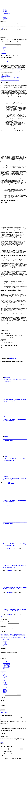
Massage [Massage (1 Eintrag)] (8, 636)
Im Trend (5, 11)
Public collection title (7, 751)
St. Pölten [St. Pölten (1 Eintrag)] (23, 636)
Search (18, 29)
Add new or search (10, 749)
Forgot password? (4, 713)
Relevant (5, 10)
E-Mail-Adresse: (4, 338)
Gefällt (2, 349)
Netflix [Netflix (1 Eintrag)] (10, 636)
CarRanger (17, 326)
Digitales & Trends (7, 13)
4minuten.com (6, 668)
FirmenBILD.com (6, 665)
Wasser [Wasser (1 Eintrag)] (15, 638)
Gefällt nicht (6, 349)
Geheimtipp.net (6, 669)
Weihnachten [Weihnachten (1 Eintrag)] (18, 638)
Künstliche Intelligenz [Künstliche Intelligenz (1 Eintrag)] (4, 636)
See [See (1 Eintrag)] (21, 636)
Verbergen (6, 74)
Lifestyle (5, 14)
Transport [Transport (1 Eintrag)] (7, 638)
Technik (4, 17)
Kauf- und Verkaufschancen (14, 69)
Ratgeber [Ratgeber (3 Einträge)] (15, 636)
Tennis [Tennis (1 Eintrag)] (4, 638)
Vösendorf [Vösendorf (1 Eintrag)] (12, 638)
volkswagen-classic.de (13, 327)
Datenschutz (5, 662)
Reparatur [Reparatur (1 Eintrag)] (19, 636)
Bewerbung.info (6, 666)
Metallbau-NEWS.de (7, 667)
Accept (2, 742)
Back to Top (3, 671)
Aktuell (4, 8)
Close (2, 672)
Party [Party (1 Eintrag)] (12, 636)
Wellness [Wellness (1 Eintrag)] (21, 638)
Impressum (5, 661)
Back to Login (3, 726)
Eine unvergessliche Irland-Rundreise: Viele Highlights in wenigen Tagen (14, 401)
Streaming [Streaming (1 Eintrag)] (2, 638)
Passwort (2, 706)
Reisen (4, 15)
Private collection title (7, 754)
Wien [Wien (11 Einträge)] (25, 638)
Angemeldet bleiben (5, 708)
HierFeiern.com (6, 663)
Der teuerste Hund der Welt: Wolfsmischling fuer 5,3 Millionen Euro (14, 460)
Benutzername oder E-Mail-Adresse (8, 703)
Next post (2, 617)
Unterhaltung (5, 18)
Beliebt (4, 9)
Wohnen (4, 19)
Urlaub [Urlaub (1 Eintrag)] (9, 638)
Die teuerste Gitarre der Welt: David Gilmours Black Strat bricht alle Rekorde (15, 589)
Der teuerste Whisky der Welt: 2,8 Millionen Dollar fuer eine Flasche (14, 480)
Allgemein (6, 417)
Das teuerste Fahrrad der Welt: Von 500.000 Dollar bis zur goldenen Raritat (14, 610)
